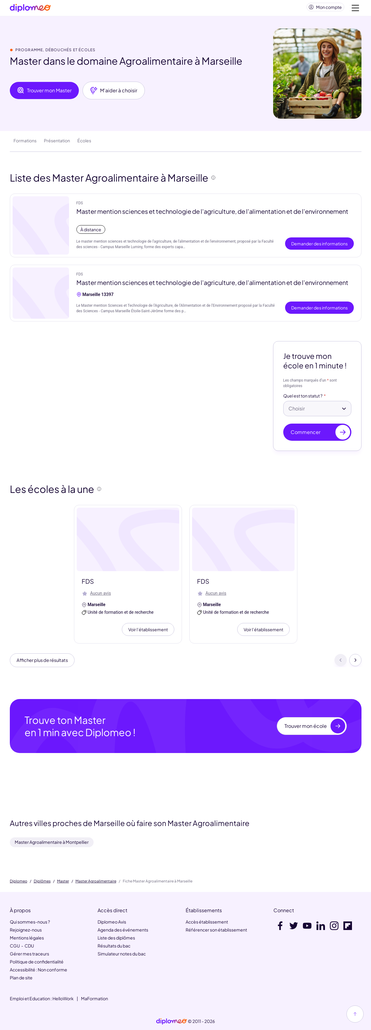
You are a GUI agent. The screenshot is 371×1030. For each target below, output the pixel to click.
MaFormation (94, 998)
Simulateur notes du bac (122, 954)
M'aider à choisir (113, 93)
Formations (25, 143)
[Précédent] (340, 663)
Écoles (84, 143)
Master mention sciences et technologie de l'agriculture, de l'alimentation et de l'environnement (212, 213)
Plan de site (21, 978)
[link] (171, 1021)
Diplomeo (18, 881)
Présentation (57, 143)
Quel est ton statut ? (303, 398)
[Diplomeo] (30, 9)
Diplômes (42, 881)
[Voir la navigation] (355, 9)
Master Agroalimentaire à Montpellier (52, 842)
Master (63, 881)
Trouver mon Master (44, 93)
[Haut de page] (355, 1014)
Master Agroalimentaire (95, 881)
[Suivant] (355, 663)
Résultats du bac (114, 946)
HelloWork (63, 998)
